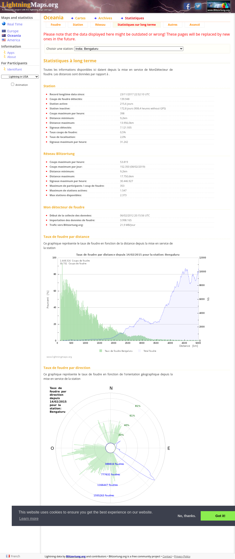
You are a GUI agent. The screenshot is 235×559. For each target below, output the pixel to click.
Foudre (56, 25)
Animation (23, 85)
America (13, 40)
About (11, 57)
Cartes (80, 18)
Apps (10, 52)
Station (78, 25)
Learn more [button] (29, 519)
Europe (13, 31)
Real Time (15, 24)
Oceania (14, 35)
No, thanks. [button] (187, 516)
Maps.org (30, 4)
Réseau (100, 25)
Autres (172, 25)
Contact (167, 556)
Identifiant (14, 69)
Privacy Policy (182, 556)
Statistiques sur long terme (137, 25)
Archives (105, 18)
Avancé (195, 25)
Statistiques (134, 18)
